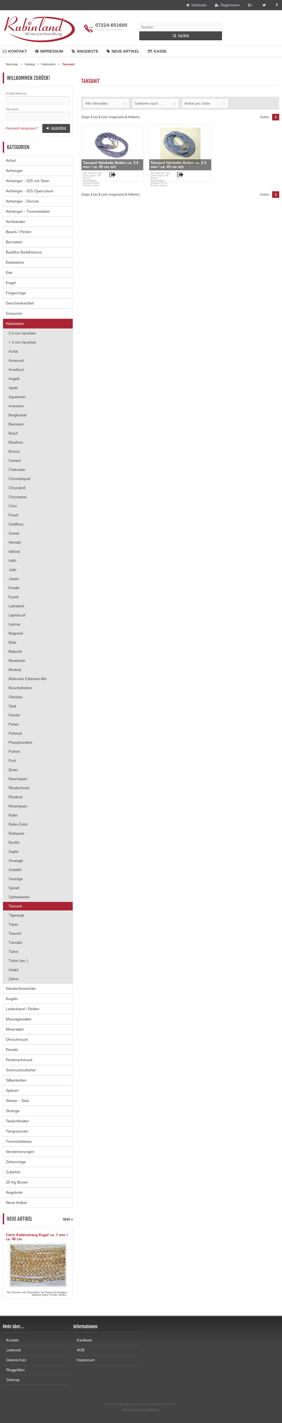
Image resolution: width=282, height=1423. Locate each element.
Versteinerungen (20, 1151)
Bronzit (14, 451)
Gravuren (14, 313)
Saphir (14, 852)
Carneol (15, 461)
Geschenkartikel (20, 303)
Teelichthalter (17, 1121)
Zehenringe (16, 1162)
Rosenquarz (18, 806)
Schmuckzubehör (21, 1070)
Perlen (14, 724)
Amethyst (16, 370)
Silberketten (16, 1080)
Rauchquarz (18, 779)
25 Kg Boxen (17, 1182)
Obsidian (16, 697)
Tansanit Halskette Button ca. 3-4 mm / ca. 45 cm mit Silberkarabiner (110, 167)
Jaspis (14, 579)
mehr (68, 1219)
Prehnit (14, 752)
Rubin (13, 815)
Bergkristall (17, 415)
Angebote (85, 51)
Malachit (15, 651)
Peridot (14, 715)
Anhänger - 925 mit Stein (27, 181)
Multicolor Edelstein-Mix (28, 679)
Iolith (12, 561)
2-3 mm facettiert (22, 333)
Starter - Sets (17, 1100)
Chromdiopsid (19, 479)
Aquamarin (17, 397)
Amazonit (16, 361)
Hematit (15, 542)
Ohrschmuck (17, 1039)
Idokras (14, 551)
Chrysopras (18, 497)
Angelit (14, 379)
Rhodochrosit (19, 788)
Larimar (14, 624)
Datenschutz (14, 1360)
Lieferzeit (12, 1350)
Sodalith (15, 870)
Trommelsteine (19, 1141)
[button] (106, 103)
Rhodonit (16, 797)
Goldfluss (16, 524)
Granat (14, 533)
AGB (79, 1350)
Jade (12, 570)
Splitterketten (19, 897)
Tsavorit (15, 933)
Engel (11, 283)
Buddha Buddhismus (24, 252)
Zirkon (13, 979)
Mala (12, 642)
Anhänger (14, 170)
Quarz (13, 770)
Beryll (13, 433)
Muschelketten (20, 688)
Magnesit (16, 633)
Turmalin (15, 942)
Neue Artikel (123, 51)
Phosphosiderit (20, 742)
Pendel (12, 1049)
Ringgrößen (14, 1370)
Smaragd (16, 861)
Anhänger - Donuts (22, 201)
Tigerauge (16, 915)
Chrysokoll (17, 488)
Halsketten (15, 323)
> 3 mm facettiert (22, 342)
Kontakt (15, 51)
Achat (11, 160)
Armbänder (15, 221)
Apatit (13, 388)
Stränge (13, 1111)
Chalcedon (17, 470)
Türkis (13, 952)
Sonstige (16, 879)
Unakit (14, 970)
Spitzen (12, 1090)
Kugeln (12, 998)
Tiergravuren (17, 1131)
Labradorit (16, 606)
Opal (12, 706)
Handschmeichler (21, 988)
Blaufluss (16, 442)
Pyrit (12, 761)
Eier (9, 272)
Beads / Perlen (18, 232)
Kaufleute (82, 1340)
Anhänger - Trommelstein (28, 211)
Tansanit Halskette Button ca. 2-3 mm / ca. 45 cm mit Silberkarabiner (178, 167)
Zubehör (13, 1172)
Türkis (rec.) (18, 961)
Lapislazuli (17, 615)
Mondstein (17, 661)
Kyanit (14, 597)
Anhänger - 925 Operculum (29, 191)
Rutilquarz (17, 833)
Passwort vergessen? (22, 128)
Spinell (14, 888)
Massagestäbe (18, 1019)
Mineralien (15, 1029)
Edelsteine (15, 262)
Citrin (13, 506)
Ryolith (14, 842)
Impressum (49, 51)
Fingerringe (16, 293)
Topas (13, 924)
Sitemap (11, 1380)
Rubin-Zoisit (18, 824)
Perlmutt (15, 733)
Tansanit (15, 906)
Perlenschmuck (19, 1060)
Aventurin (16, 406)
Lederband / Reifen (22, 1009)
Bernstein (14, 242)
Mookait (15, 670)
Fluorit (13, 515)
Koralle (14, 588)
